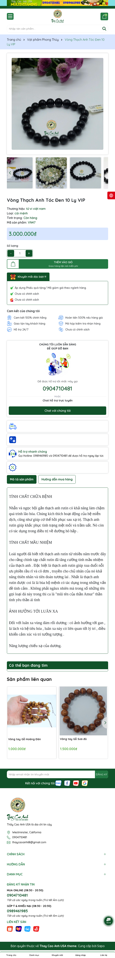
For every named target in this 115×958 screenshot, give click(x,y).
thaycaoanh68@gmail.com (29, 842)
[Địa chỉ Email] (57, 774)
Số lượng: (13, 245)
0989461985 (17, 910)
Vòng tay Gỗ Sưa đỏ (73, 739)
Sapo (101, 946)
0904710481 (57, 388)
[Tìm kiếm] (104, 29)
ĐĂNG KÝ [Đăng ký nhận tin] (101, 774)
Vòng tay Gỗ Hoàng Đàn (24, 739)
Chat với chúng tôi (58, 411)
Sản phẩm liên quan (29, 679)
